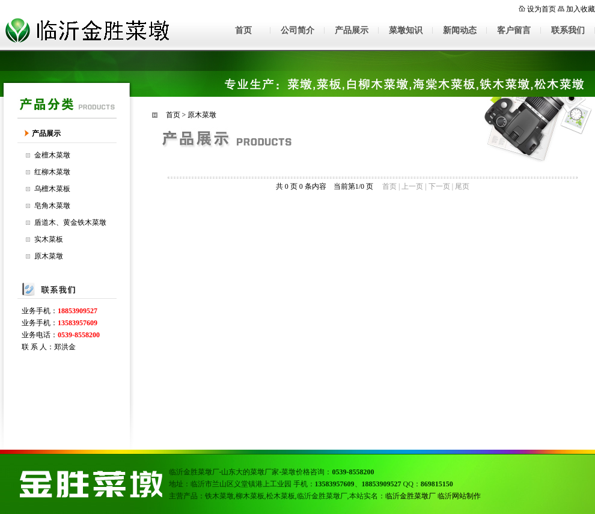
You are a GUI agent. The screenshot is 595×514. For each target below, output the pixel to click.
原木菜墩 (48, 256)
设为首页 (541, 9)
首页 (243, 30)
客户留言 (514, 30)
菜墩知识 (406, 30)
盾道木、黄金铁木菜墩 (70, 222)
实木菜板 (48, 239)
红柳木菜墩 (52, 172)
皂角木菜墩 (52, 205)
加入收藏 (580, 9)
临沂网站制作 (459, 496)
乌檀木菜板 (52, 189)
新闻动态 (460, 30)
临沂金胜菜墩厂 (410, 496)
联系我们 (568, 30)
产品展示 (351, 30)
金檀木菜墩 (52, 155)
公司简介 (297, 30)
